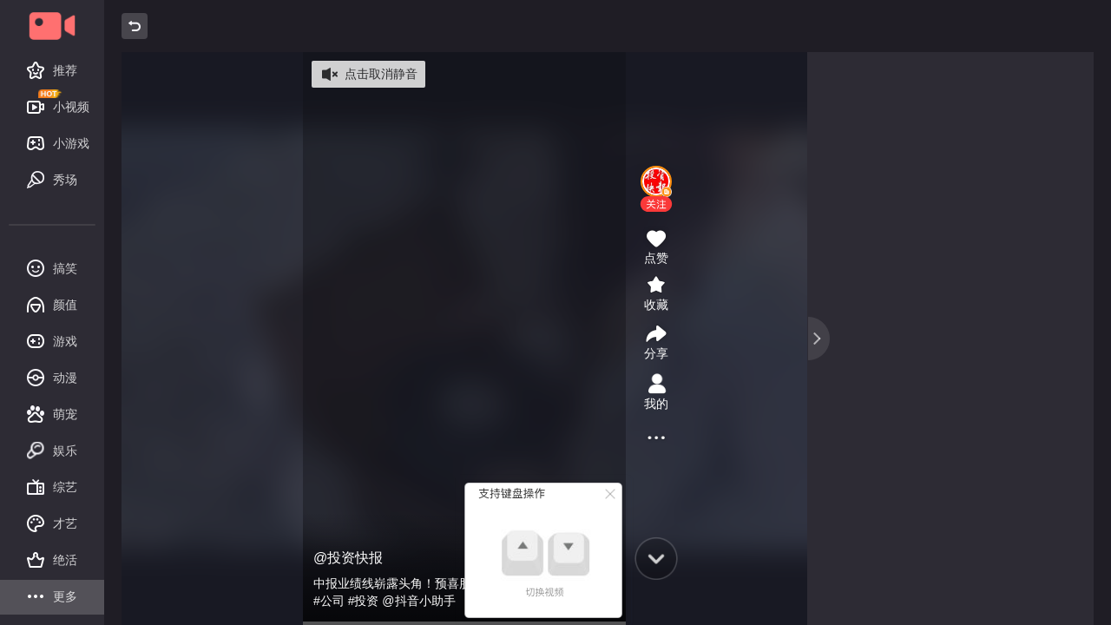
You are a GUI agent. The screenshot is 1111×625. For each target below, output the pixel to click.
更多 (52, 598)
